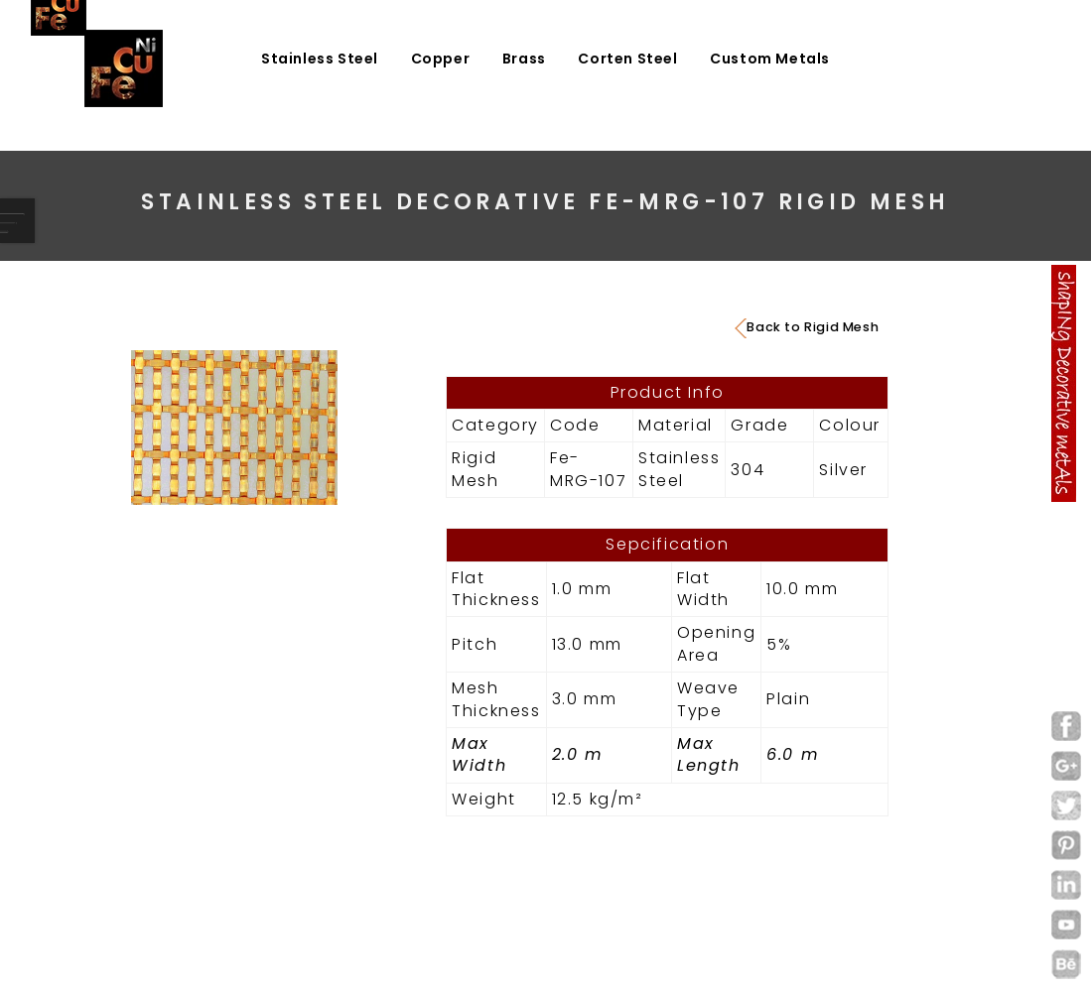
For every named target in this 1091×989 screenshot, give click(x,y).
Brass (524, 58)
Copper (441, 58)
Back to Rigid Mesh (807, 327)
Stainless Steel (319, 58)
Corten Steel (627, 58)
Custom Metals (770, 58)
